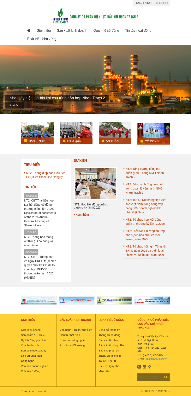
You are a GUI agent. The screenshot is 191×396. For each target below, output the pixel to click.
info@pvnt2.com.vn (156, 358)
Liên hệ (41, 391)
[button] (44, 31)
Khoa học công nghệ (72, 340)
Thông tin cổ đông (109, 335)
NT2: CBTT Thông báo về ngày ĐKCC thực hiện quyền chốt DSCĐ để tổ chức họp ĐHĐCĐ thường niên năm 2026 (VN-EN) (40, 267)
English (162, 2)
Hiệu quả (72, 140)
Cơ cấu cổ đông (30, 371)
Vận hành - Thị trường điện (76, 329)
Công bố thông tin (109, 329)
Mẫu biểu (104, 371)
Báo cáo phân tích (109, 350)
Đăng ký (166, 377)
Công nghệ (27, 360)
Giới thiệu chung (31, 329)
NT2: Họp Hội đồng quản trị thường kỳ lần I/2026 (91, 206)
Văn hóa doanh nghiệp (34, 366)
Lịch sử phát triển (31, 355)
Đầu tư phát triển (70, 335)
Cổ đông (150, 141)
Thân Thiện (35, 140)
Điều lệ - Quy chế (109, 366)
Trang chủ (27, 391)
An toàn (110, 140)
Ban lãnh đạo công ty (33, 350)
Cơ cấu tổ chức (30, 345)
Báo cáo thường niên (111, 345)
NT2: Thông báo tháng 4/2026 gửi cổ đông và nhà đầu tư (38, 241)
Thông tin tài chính (110, 355)
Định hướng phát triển (34, 340)
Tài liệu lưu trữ (107, 360)
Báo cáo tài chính (109, 340)
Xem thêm (15, 105)
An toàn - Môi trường (72, 345)
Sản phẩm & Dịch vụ (33, 335)
